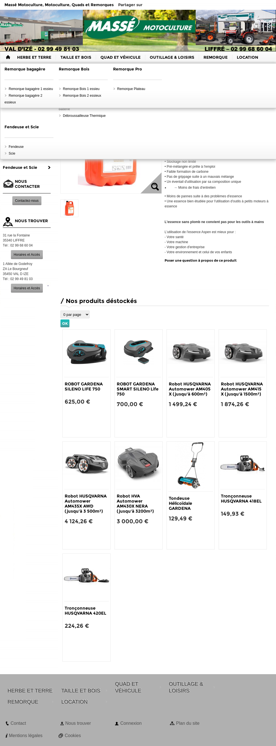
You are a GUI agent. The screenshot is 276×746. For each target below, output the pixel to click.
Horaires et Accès (27, 255)
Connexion (131, 723)
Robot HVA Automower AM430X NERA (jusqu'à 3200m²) (135, 503)
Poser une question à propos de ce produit (201, 260)
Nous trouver (78, 723)
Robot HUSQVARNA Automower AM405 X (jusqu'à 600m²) (190, 389)
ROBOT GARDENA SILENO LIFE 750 (84, 386)
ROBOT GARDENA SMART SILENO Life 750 (137, 389)
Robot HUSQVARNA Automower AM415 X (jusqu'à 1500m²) (242, 389)
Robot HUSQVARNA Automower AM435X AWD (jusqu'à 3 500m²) (86, 503)
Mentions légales (26, 735)
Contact (18, 723)
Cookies (73, 735)
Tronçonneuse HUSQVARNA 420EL (85, 610)
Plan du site (188, 723)
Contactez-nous (27, 201)
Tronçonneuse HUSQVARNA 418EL (241, 498)
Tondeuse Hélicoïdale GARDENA (180, 503)
